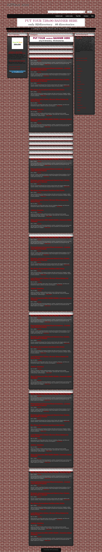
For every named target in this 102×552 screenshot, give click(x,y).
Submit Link (58, 16)
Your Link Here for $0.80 (14, 66)
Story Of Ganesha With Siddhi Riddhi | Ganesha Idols (51, 58)
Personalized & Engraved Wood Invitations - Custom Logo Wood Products (50, 69)
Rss (92, 16)
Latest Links (69, 16)
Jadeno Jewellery (37, 109)
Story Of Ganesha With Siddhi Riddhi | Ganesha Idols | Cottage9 (51, 120)
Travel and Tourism (81, 107)
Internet (79, 81)
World (78, 110)
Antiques (22, 31)
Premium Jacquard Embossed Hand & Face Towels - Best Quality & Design (50, 80)
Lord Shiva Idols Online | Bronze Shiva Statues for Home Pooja (49, 100)
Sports (78, 102)
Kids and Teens (80, 84)
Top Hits (78, 16)
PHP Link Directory (54, 549)
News (78, 86)
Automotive (80, 105)
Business (79, 68)
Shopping (79, 97)
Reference (79, 92)
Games (79, 73)
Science (79, 94)
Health (78, 76)
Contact (86, 16)
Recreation (79, 89)
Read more (47, 64)
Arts (17, 31)
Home (78, 79)
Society (79, 100)
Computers (79, 71)
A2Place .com (18, 5)
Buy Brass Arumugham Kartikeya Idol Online (47, 89)
